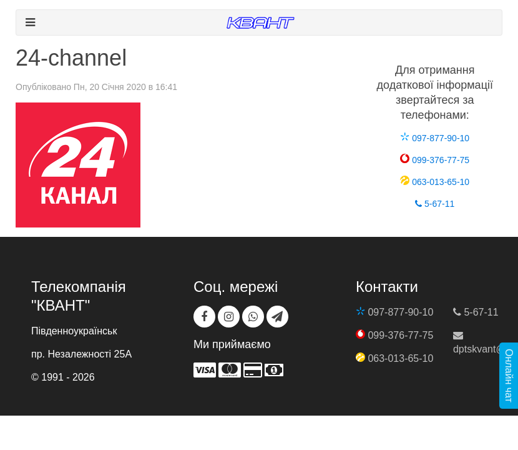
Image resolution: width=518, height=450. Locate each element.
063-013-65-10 (434, 182)
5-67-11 (434, 204)
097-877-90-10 (434, 138)
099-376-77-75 (434, 160)
